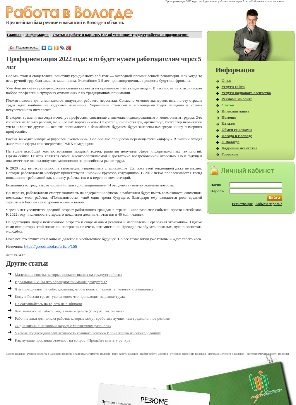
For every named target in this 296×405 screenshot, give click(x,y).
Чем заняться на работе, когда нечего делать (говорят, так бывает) (69, 311)
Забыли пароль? (268, 204)
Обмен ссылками (237, 129)
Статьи (228, 105)
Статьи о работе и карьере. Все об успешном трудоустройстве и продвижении (120, 34)
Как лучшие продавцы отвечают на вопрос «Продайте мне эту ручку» (73, 340)
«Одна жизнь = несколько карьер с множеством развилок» (63, 325)
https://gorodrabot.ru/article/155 (50, 246)
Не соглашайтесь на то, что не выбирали (48, 304)
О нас (227, 80)
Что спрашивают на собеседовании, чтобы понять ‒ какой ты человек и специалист (84, 289)
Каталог (229, 123)
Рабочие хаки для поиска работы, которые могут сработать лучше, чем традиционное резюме (92, 318)
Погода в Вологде (237, 136)
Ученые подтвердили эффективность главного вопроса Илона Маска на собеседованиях (88, 333)
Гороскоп (230, 154)
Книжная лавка (235, 111)
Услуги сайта (233, 86)
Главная (14, 34)
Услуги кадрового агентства (246, 93)
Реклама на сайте (237, 99)
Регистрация (242, 204)
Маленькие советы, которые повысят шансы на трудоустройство (68, 274)
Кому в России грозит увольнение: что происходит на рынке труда (70, 296)
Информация (37, 34)
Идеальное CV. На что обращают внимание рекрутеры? (61, 282)
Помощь (229, 117)
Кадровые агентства (240, 148)
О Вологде (230, 142)
